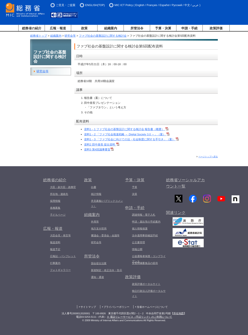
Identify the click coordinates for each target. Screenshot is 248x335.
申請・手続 (189, 28)
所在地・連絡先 (59, 194)
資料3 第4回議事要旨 (99, 149)
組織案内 (110, 28)
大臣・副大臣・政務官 (63, 187)
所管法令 (136, 28)
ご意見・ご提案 (65, 5)
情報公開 (137, 249)
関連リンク (175, 213)
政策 (84, 28)
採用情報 (55, 200)
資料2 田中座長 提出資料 (101, 144)
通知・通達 (97, 277)
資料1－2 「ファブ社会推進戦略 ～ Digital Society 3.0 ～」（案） (127, 134)
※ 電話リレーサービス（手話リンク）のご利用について (139, 317)
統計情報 (96, 194)
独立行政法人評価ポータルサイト (149, 293)
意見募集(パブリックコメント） (107, 203)
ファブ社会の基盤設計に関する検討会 (103, 35)
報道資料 (55, 242)
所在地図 (178, 313)
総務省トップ (38, 35)
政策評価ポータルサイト (146, 284)
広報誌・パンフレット (63, 256)
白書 (93, 187)
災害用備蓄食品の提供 (145, 263)
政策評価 (216, 28)
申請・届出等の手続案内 (146, 221)
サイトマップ (88, 307)
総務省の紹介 (31, 28)
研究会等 (70, 35)
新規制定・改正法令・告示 (106, 270)
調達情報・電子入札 (143, 214)
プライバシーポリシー (116, 307)
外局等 (95, 221)
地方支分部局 (99, 228)
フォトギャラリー (60, 270)
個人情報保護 (140, 228)
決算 (134, 194)
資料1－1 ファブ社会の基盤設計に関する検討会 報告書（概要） (126, 129)
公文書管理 (138, 242)
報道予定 (55, 249)
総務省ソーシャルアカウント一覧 (185, 183)
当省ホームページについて (152, 307)
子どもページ (58, 214)
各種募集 (55, 207)
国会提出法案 (99, 263)
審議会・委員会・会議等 (105, 235)
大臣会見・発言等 (60, 235)
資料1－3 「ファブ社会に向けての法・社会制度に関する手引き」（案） (131, 139)
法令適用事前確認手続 (145, 235)
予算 (134, 187)
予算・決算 (163, 28)
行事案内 (55, 263)
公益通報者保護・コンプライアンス (149, 259)
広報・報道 (58, 28)
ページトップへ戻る (208, 156)
